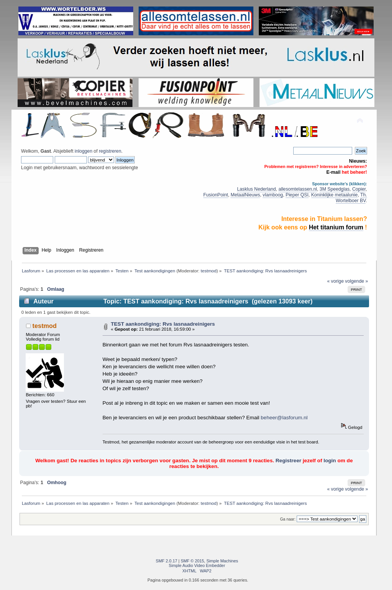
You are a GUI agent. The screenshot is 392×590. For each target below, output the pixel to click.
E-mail (334, 172)
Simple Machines (222, 561)
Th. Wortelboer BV (351, 197)
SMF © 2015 (192, 561)
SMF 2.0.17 (166, 561)
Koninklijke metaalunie (334, 195)
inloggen (83, 151)
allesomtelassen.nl (297, 189)
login (329, 460)
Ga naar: (287, 519)
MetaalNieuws (245, 195)
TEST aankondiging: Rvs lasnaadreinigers (163, 324)
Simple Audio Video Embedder (197, 565)
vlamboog (273, 195)
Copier (359, 189)
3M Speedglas (335, 189)
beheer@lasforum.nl (284, 417)
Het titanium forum (336, 227)
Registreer (288, 460)
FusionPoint (215, 195)
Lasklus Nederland (256, 189)
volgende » (356, 281)
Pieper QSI (297, 195)
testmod (208, 270)
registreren (110, 151)
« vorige (335, 281)
